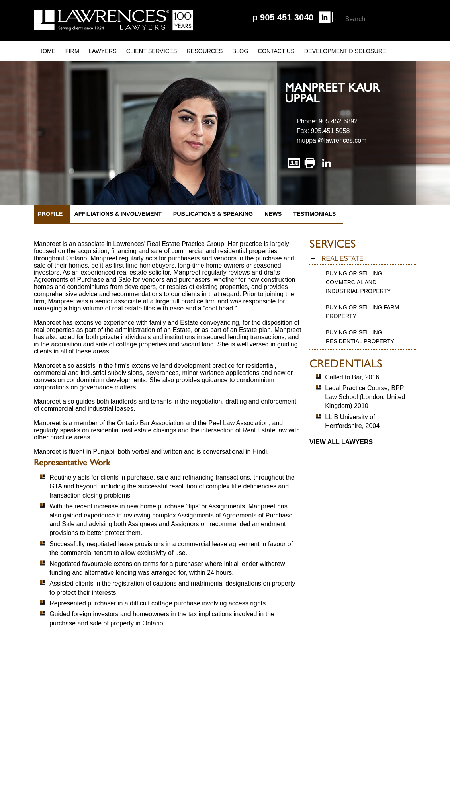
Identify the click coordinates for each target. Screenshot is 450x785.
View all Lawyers (341, 442)
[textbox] (380, 19)
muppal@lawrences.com (331, 140)
